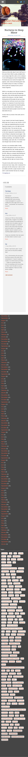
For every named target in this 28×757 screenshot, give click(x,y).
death (9, 562)
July (2, 323)
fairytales (4, 733)
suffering (4, 586)
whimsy (9, 730)
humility (15, 721)
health (3, 559)
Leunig (11, 712)
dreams (19, 577)
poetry (4, 556)
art (8, 559)
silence (21, 728)
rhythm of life (6, 649)
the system (13, 604)
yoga (9, 679)
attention (4, 715)
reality (23, 589)
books (17, 613)
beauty (22, 595)
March (3, 332)
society (13, 574)
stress (19, 673)
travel (3, 730)
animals (13, 571)
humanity (11, 661)
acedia (17, 712)
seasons (18, 670)
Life (10, 553)
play (8, 670)
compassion (13, 655)
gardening (18, 640)
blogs (22, 715)
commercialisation (7, 718)
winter (4, 679)
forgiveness (5, 694)
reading (14, 646)
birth (16, 715)
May (2, 327)
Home (23, 7)
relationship (11, 610)
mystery (4, 728)
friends (14, 631)
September (4, 318)
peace (7, 634)
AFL (3, 574)
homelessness (13, 733)
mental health (6, 577)
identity (19, 661)
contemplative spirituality (9, 568)
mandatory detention (18, 737)
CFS (16, 619)
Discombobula (8, 18)
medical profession (7, 697)
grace (7, 574)
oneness (4, 700)
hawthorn (4, 661)
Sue (6, 244)
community (18, 586)
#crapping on (6, 173)
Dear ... (14, 679)
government (21, 631)
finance (16, 691)
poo (12, 670)
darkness (4, 688)
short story (20, 700)
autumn (11, 715)
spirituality (17, 583)
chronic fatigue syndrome (9, 607)
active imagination (18, 682)
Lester (21, 619)
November (4, 316)
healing (4, 583)
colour (3, 616)
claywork (18, 637)
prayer (10, 583)
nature (3, 562)
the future (19, 610)
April (2, 330)
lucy (6, 213)
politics (17, 589)
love (15, 553)
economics (18, 592)
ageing (4, 685)
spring (13, 649)
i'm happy (4, 643)
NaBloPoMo (5, 571)
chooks (12, 637)
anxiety (11, 613)
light (11, 724)
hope (19, 607)
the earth (15, 580)
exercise (4, 691)
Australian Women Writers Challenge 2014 (13, 709)
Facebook (16, 652)
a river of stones (6, 565)
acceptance (21, 634)
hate (22, 658)
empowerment (13, 688)
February (4, 334)
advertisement (18, 730)
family (9, 622)
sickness (10, 619)
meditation (10, 589)
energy (21, 688)
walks (10, 676)
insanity (12, 694)
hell (3, 721)
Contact (23, 11)
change (11, 586)
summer (4, 676)
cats (3, 631)
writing (21, 553)
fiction (8, 631)
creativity (4, 553)
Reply (6, 208)
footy (11, 640)
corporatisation (15, 598)
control (19, 616)
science (4, 619)
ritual (15, 728)
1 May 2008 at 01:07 (10, 215)
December (4, 339)
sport (8, 703)
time (21, 580)
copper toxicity (17, 685)
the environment (6, 652)
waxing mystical (18, 676)
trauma (13, 634)
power (10, 728)
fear (14, 562)
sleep (3, 703)
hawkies (11, 595)
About (23, 9)
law (3, 634)
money (15, 601)
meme (3, 664)
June (2, 325)
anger (9, 685)
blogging (20, 559)
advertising (5, 655)
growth (13, 559)
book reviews (5, 598)
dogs (9, 580)
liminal (17, 724)
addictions (5, 637)
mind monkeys (19, 697)
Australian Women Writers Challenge (12, 628)
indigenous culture (14, 643)
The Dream (8, 191)
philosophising (6, 646)
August (3, 320)
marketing (5, 739)
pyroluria (21, 568)
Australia (4, 613)
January (3, 337)
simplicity (4, 673)
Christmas (4, 712)
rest (19, 646)
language (22, 622)
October (3, 344)
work (13, 577)
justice (3, 610)
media (3, 625)
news (3, 670)
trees (17, 595)
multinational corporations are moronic (13, 667)
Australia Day (5, 706)
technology (5, 604)
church (22, 613)
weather (4, 592)
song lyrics (12, 673)
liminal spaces (6, 737)
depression (5, 640)
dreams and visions (19, 718)
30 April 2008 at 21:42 (11, 193)
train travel (20, 571)
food (3, 589)
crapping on (16, 556)
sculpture (22, 601)
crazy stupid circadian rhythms (10, 658)
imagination (5, 724)
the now (14, 703)
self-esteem (12, 700)
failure (10, 691)
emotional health (6, 601)
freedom (4, 595)
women (11, 592)
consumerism (11, 616)
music (9, 556)
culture (4, 622)
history (15, 622)
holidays (8, 721)
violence (21, 703)
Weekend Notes (6, 682)
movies (4, 580)
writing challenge (12, 625)
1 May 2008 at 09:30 (10, 246)
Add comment (8, 275)
